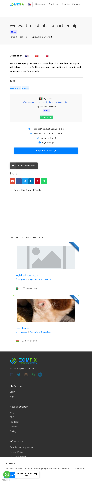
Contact (13, 426)
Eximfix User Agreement (22, 447)
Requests (40, 4)
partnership (15, 87)
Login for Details (44, 150)
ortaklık (25, 87)
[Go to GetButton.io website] (6, 480)
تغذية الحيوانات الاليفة (27, 275)
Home (12, 37)
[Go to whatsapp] (6, 474)
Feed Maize (22, 328)
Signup (13, 396)
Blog (12, 412)
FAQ (12, 417)
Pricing (13, 431)
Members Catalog (71, 4)
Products (53, 4)
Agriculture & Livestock (41, 37)
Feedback (14, 422)
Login (12, 391)
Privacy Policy (16, 452)
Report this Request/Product (26, 190)
